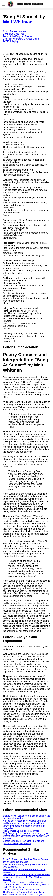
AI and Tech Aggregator (14, 31)
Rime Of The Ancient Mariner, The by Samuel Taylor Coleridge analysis (25, 860)
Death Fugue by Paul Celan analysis (21, 889)
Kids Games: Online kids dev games (21, 831)
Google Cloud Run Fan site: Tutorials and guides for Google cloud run (23, 842)
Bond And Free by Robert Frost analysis (23, 894)
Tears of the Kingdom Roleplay (18, 36)
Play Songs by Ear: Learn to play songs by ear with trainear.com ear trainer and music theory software (26, 836)
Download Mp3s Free (13, 34)
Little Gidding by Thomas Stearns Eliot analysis (26, 874)
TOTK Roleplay (10, 41)
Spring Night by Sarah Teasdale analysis (23, 882)
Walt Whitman (18, 21)
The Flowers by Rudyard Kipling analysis (23, 892)
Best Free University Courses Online (21, 39)
